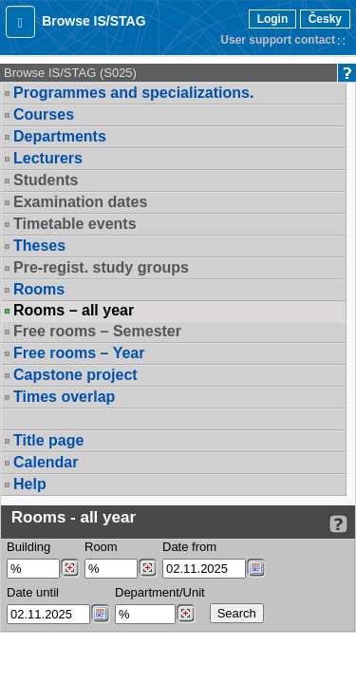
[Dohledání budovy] (70, 568)
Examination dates (80, 202)
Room (101, 547)
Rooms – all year (73, 310)
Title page (48, 440)
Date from (189, 547)
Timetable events (75, 224)
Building (28, 547)
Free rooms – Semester (97, 331)
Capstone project (75, 375)
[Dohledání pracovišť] (186, 613)
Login (273, 19)
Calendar (45, 462)
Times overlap (64, 397)
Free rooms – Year (78, 353)
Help (30, 484)
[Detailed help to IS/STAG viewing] (338, 524)
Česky (325, 19)
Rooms (39, 289)
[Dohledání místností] (148, 568)
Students (45, 180)
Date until (33, 592)
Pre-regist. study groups (101, 267)
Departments (59, 136)
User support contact (277, 40)
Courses (43, 114)
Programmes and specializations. (133, 93)
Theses (39, 246)
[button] (20, 22)
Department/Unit (160, 592)
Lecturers (48, 158)
